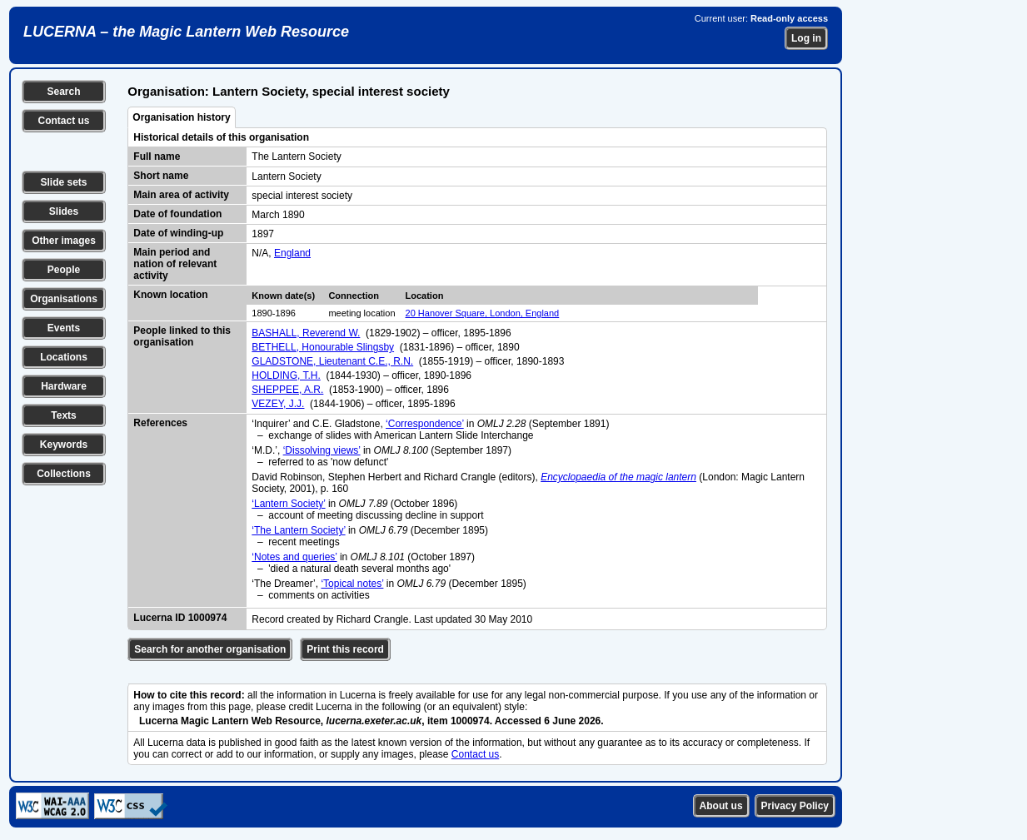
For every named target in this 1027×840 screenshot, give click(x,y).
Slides (63, 211)
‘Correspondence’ (425, 424)
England (292, 253)
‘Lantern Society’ (288, 503)
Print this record (345, 649)
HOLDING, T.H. (286, 375)
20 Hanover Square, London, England (483, 313)
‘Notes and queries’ (294, 557)
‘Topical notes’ (352, 583)
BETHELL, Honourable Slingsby (323, 347)
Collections (64, 474)
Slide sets (63, 182)
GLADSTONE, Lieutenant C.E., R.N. (332, 361)
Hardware (64, 386)
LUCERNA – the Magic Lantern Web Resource (186, 31)
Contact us (63, 121)
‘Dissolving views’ (322, 450)
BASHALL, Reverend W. (306, 333)
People (63, 270)
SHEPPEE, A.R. (287, 389)
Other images (64, 240)
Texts (63, 415)
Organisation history (181, 117)
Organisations (63, 299)
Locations (63, 357)
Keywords (63, 444)
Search (63, 91)
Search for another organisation (210, 649)
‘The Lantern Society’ (298, 530)
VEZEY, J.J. (278, 404)
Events (63, 328)
